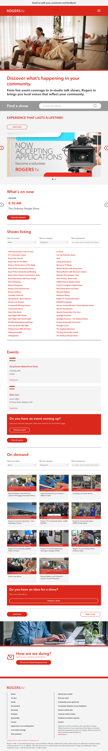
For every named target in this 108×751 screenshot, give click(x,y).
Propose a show (54, 601)
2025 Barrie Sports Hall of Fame (21, 252)
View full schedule (18, 217)
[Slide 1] (55, 179)
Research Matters (63, 292)
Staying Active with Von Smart (68, 322)
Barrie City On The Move (18, 262)
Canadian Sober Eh (15, 295)
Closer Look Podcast (16, 302)
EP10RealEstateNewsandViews (20, 322)
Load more (17, 614)
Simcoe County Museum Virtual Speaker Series (75, 305)
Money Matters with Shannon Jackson (71, 272)
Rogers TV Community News (67, 299)
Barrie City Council (15, 258)
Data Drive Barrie (15, 312)
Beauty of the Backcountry (18, 289)
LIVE (58, 258)
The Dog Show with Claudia (67, 332)
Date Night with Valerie (17, 316)
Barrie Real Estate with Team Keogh (22, 279)
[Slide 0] (52, 179)
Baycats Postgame (15, 285)
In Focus (59, 252)
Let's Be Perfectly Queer (66, 255)
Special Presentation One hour (68, 312)
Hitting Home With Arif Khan (19, 329)
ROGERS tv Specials (64, 302)
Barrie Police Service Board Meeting (22, 272)
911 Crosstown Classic (17, 255)
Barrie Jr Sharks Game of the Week (21, 265)
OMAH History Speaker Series (68, 282)
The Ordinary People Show (23, 208)
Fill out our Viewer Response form (33, 662)
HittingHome (13, 336)
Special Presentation (64, 309)
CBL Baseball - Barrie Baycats (19, 299)
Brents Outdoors (14, 292)
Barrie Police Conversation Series (21, 268)
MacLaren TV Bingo (64, 265)
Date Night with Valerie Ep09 (19, 319)
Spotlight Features (63, 316)
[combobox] (68, 106)
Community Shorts (15, 309)
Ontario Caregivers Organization (69, 285)
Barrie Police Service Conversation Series (24, 275)
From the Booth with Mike (18, 326)
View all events (17, 440)
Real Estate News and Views (67, 289)
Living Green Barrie (63, 262)
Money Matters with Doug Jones (69, 268)
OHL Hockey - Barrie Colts (66, 279)
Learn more (17, 127)
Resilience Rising (63, 295)
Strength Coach (62, 326)
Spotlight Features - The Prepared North (72, 319)
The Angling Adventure (65, 329)
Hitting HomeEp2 (15, 332)
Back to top (90, 614)
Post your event (20, 430)
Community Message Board (19, 305)
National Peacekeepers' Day (67, 275)
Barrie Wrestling (14, 282)
